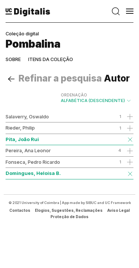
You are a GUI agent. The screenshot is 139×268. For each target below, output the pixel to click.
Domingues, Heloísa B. (33, 173)
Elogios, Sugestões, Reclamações (69, 210)
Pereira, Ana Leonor (28, 150)
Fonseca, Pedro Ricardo (33, 162)
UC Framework (118, 203)
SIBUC (91, 203)
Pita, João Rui (22, 139)
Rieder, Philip (20, 128)
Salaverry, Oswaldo (27, 116)
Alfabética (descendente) (96, 97)
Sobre (13, 59)
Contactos (19, 210)
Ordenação (74, 95)
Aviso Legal (118, 210)
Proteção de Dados (69, 216)
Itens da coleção (50, 59)
